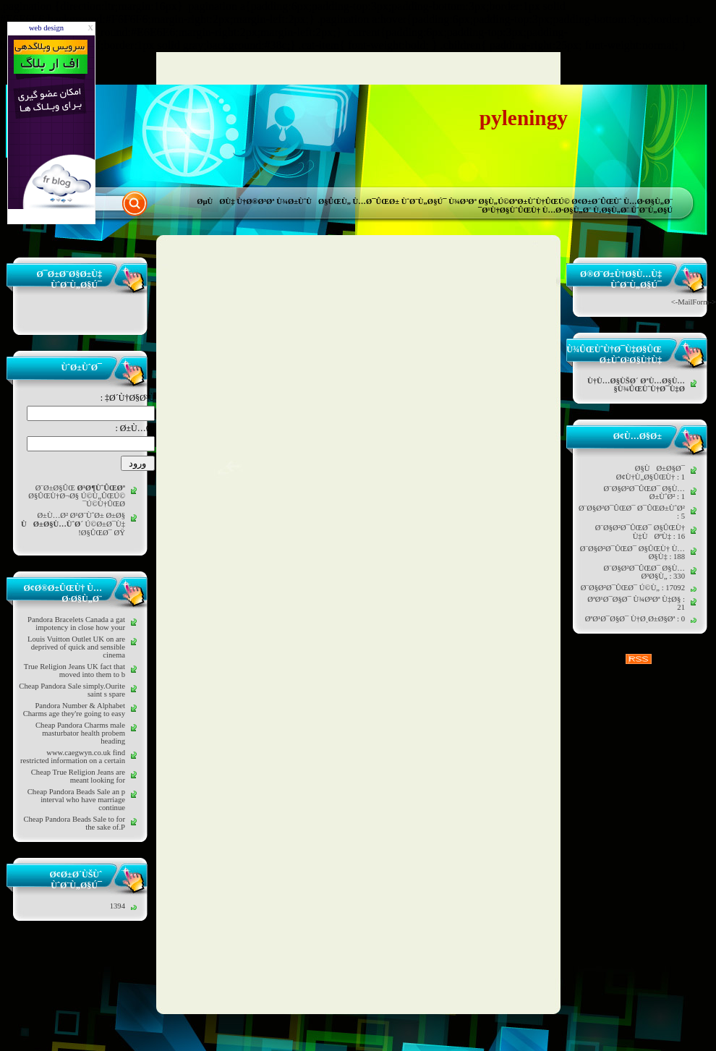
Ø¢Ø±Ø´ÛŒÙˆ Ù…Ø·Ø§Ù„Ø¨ (622, 201)
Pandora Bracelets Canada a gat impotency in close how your (76, 623)
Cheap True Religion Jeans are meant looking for (78, 776)
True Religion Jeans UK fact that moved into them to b (74, 670)
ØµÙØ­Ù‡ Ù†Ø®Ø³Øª (235, 201)
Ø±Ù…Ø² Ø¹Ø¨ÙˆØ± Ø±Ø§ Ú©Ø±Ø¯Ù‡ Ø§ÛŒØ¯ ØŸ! (73, 524)
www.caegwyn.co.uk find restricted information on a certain (72, 757)
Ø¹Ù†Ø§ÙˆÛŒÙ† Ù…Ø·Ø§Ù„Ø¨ (536, 210)
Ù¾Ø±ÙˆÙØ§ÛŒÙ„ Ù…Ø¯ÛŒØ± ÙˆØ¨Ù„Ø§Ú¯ (361, 201)
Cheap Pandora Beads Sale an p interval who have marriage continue (76, 800)
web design (46, 28)
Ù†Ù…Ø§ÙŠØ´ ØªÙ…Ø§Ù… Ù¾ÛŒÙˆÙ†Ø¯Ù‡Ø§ (636, 385)
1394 (117, 906)
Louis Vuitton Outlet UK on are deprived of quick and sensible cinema (76, 647)
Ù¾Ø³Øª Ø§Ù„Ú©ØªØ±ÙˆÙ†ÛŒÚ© (509, 201)
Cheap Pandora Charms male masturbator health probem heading (80, 733)
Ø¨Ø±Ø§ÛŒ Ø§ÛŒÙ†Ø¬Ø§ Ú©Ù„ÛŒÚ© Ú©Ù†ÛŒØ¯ (76, 496)
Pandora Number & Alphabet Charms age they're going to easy (74, 710)
